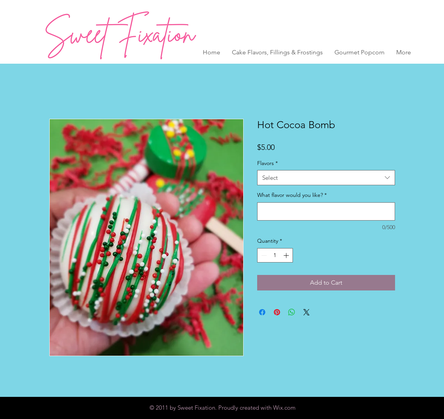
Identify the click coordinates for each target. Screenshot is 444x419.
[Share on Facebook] (262, 312)
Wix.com (284, 407)
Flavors (267, 163)
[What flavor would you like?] (326, 211)
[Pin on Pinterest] (277, 312)
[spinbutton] (275, 255)
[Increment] (287, 255)
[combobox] (326, 177)
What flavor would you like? (292, 194)
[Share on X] (306, 312)
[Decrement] (263, 255)
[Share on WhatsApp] (291, 312)
